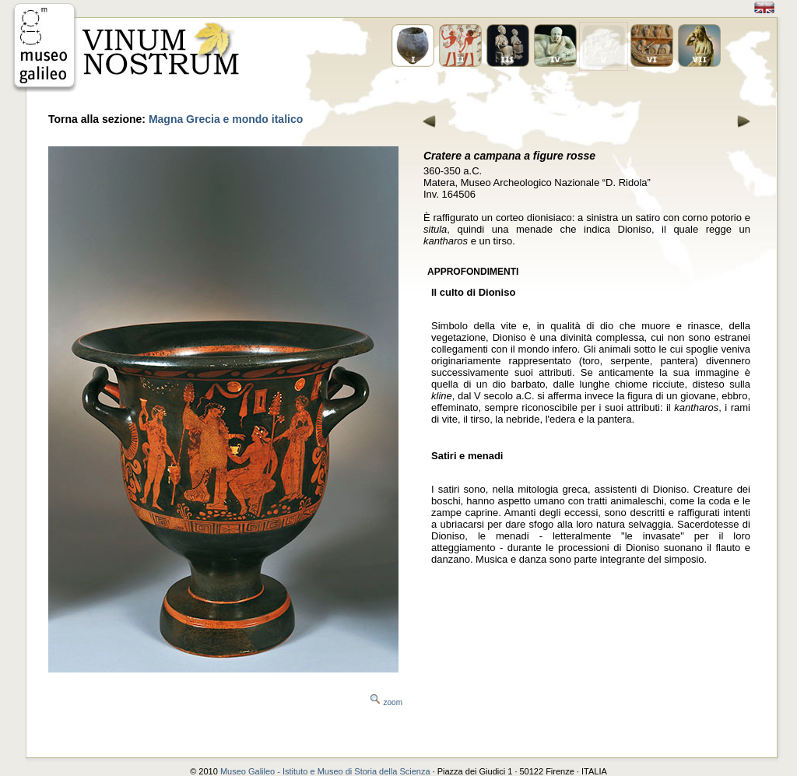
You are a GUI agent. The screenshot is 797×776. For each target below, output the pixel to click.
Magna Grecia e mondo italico (226, 119)
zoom (393, 702)
